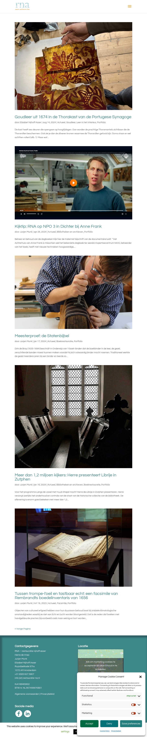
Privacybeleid (116, 731)
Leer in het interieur (86, 122)
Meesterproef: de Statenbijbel (42, 336)
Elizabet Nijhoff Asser (30, 122)
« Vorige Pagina (22, 629)
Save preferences (131, 723)
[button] (140, 676)
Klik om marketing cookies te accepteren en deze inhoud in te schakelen (100, 665)
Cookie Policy (105, 731)
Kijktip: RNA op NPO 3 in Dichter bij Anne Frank (58, 226)
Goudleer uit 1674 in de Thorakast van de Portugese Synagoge (73, 117)
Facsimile (62, 603)
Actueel (61, 122)
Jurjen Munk (26, 232)
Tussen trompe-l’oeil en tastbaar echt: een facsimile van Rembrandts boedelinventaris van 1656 (66, 596)
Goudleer (71, 122)
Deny (109, 723)
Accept (89, 723)
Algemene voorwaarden (27, 694)
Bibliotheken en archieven (70, 232)
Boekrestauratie (64, 341)
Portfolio (101, 122)
